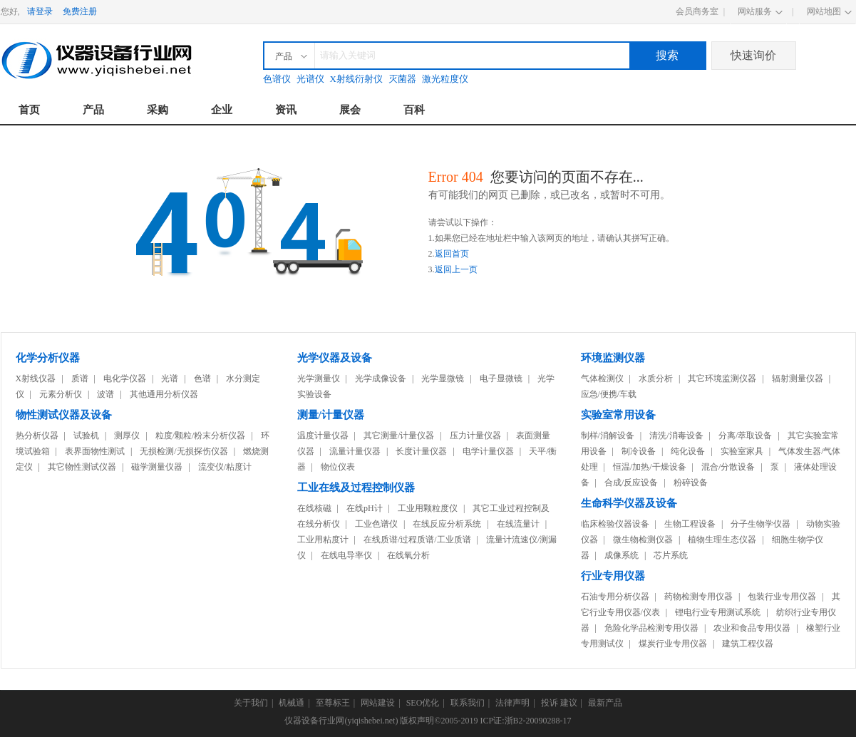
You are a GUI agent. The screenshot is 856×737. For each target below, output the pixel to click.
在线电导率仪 (346, 555)
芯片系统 (671, 555)
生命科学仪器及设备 (629, 503)
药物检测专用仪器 (698, 597)
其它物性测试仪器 (82, 467)
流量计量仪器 (355, 451)
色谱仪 (277, 78)
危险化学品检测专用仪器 (651, 628)
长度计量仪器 (421, 451)
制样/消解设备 (607, 435)
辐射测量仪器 (797, 378)
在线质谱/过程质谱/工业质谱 (417, 540)
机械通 (291, 703)
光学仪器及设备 (334, 358)
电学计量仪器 (488, 451)
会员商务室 (697, 11)
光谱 (169, 378)
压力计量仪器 (475, 435)
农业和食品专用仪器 (751, 628)
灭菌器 (402, 78)
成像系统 (621, 555)
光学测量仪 (318, 378)
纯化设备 (688, 451)
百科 (414, 109)
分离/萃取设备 (745, 435)
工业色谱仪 (376, 524)
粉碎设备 (691, 483)
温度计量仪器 (323, 435)
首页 (29, 109)
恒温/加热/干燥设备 (649, 467)
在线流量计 (518, 524)
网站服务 (755, 11)
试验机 (86, 435)
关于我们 (251, 703)
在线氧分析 (408, 555)
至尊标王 (333, 703)
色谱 (202, 378)
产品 (93, 109)
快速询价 (753, 55)
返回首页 (452, 254)
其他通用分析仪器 (164, 394)
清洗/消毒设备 (676, 435)
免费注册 (80, 11)
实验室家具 (742, 451)
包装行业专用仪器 (782, 597)
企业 (221, 109)
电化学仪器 (124, 378)
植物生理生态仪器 (722, 540)
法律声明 (512, 703)
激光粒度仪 (445, 78)
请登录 (40, 11)
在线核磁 (314, 508)
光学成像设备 (380, 378)
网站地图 (824, 11)
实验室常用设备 (618, 415)
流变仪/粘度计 (225, 467)
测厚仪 (127, 435)
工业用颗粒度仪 (428, 508)
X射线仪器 (36, 378)
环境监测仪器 (613, 358)
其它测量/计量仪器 (398, 435)
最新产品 (605, 703)
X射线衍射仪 (356, 78)
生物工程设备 (690, 524)
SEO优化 (423, 703)
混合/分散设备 (728, 467)
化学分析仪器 (48, 358)
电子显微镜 (501, 378)
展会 (350, 109)
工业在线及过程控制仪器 (356, 487)
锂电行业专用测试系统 (717, 612)
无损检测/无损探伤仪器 (183, 451)
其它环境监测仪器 (722, 378)
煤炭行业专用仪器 (673, 644)
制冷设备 (639, 451)
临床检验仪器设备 (615, 524)
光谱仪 (310, 78)
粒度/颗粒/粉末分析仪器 (200, 435)
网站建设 (378, 703)
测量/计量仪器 (330, 415)
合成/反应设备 (631, 483)
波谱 (105, 394)
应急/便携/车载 (609, 394)
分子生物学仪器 (760, 524)
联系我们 (467, 703)
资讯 (285, 109)
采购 (157, 109)
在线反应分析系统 (447, 524)
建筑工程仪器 (747, 644)
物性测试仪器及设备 (64, 415)
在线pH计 (364, 508)
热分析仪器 (37, 435)
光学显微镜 (442, 378)
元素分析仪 (60, 394)
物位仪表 (338, 467)
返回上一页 (456, 269)
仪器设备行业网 (314, 721)
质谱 (79, 378)
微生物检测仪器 (643, 540)
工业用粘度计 (323, 540)
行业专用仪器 (613, 576)
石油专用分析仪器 (615, 597)
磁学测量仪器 (156, 467)
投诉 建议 (559, 703)
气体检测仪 (602, 378)
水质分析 (656, 378)
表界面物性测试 (95, 451)
